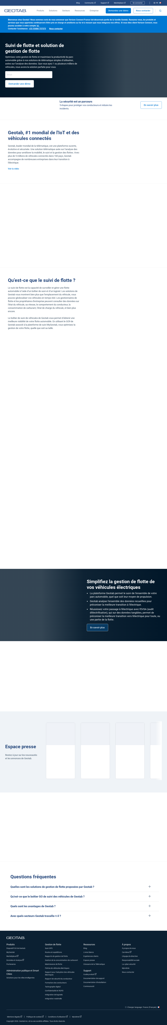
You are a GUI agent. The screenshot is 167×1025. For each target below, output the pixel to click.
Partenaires (11, 964)
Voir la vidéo (13, 169)
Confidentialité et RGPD (54, 991)
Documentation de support (94, 978)
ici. (38, 26)
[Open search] (160, 10)
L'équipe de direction (130, 956)
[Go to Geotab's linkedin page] (151, 1017)
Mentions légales (14, 1017)
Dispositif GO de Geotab (15, 948)
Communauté (88, 986)
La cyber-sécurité (129, 964)
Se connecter (138, 3)
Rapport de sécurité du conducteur (58, 979)
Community (90, 3)
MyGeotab (10, 952)
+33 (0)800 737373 (37, 28)
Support (105, 3)
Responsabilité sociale (130, 960)
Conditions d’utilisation (58, 1017)
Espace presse (89, 960)
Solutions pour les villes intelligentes (20, 978)
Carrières (126, 952)
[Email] (28, 74)
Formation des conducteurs (56, 983)
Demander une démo (19, 83)
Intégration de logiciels (54, 995)
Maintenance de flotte (53, 964)
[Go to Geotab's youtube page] (157, 1017)
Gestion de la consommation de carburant (61, 960)
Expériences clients (90, 956)
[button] (83, 887)
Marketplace (120, 3)
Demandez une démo (118, 10)
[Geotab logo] (15, 11)
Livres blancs (88, 952)
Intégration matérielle (53, 999)
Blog (78, 3)
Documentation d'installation (94, 982)
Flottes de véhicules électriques (57, 968)
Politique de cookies (35, 1017)
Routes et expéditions (53, 952)
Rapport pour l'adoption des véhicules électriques (60, 973)
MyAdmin (125, 968)
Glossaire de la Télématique (94, 964)
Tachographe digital (53, 987)
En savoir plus (151, 105)
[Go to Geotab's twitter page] (145, 1017)
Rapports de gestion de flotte (56, 956)
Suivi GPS (48, 948)
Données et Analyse (15, 960)
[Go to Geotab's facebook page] (138, 1017)
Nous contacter (143, 10)
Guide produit (89, 974)
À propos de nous (129, 948)
